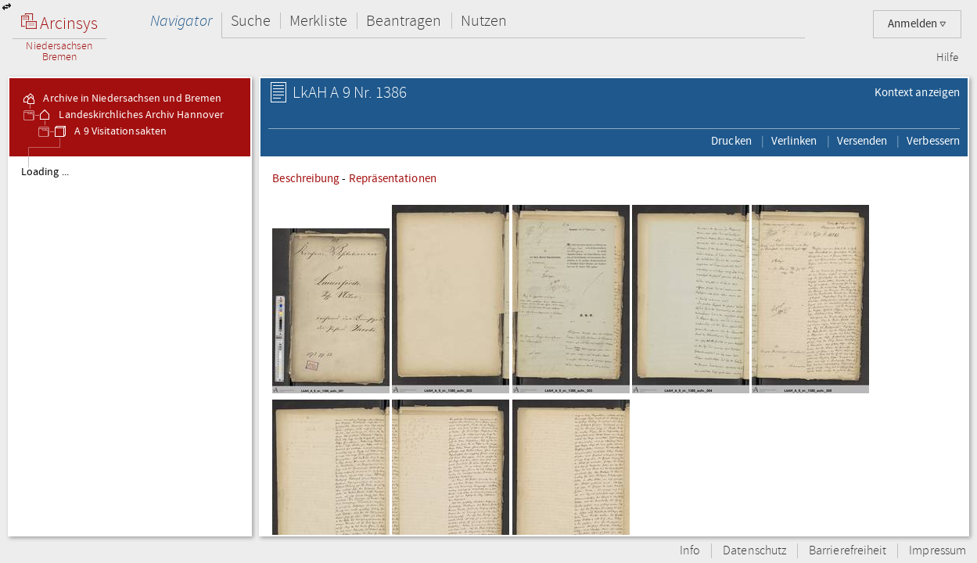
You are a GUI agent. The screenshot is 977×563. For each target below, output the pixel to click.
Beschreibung (305, 178)
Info (690, 550)
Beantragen (404, 20)
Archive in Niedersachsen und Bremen (121, 98)
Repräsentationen (392, 178)
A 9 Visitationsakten (109, 131)
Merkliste (318, 20)
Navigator (181, 20)
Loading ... (45, 172)
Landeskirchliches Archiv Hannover (130, 115)
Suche (251, 20)
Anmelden (917, 23)
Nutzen (484, 20)
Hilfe (947, 58)
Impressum (937, 550)
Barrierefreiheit (847, 550)
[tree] (129, 345)
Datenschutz (754, 550)
